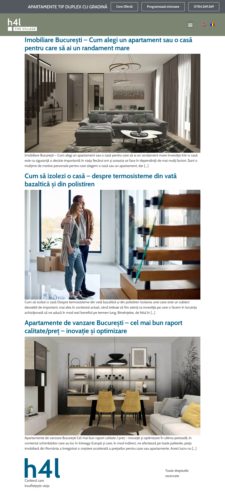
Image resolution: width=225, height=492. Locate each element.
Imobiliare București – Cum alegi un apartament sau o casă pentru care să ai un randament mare (108, 44)
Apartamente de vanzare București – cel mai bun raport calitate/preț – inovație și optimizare (103, 327)
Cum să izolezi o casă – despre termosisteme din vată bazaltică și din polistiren (101, 180)
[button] (190, 24)
